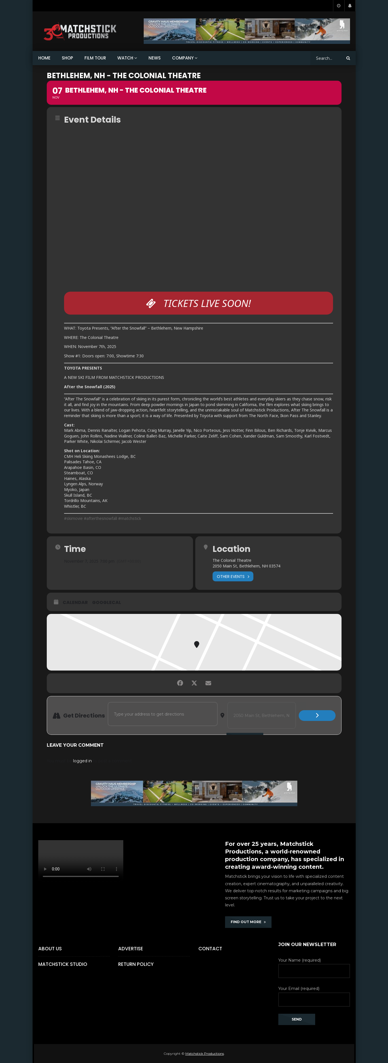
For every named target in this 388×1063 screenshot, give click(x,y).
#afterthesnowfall (101, 518)
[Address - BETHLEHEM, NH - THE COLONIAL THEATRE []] (163, 714)
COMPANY (183, 58)
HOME (44, 58)
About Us (50, 948)
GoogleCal (106, 602)
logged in (82, 760)
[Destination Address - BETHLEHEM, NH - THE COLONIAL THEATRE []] (261, 715)
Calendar (75, 602)
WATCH (125, 58)
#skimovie (73, 518)
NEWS (155, 58)
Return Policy (136, 964)
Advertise (130, 948)
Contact (210, 948)
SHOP (67, 58)
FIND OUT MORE (248, 922)
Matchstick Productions (204, 1053)
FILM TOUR (95, 58)
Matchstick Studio (62, 964)
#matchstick (129, 518)
